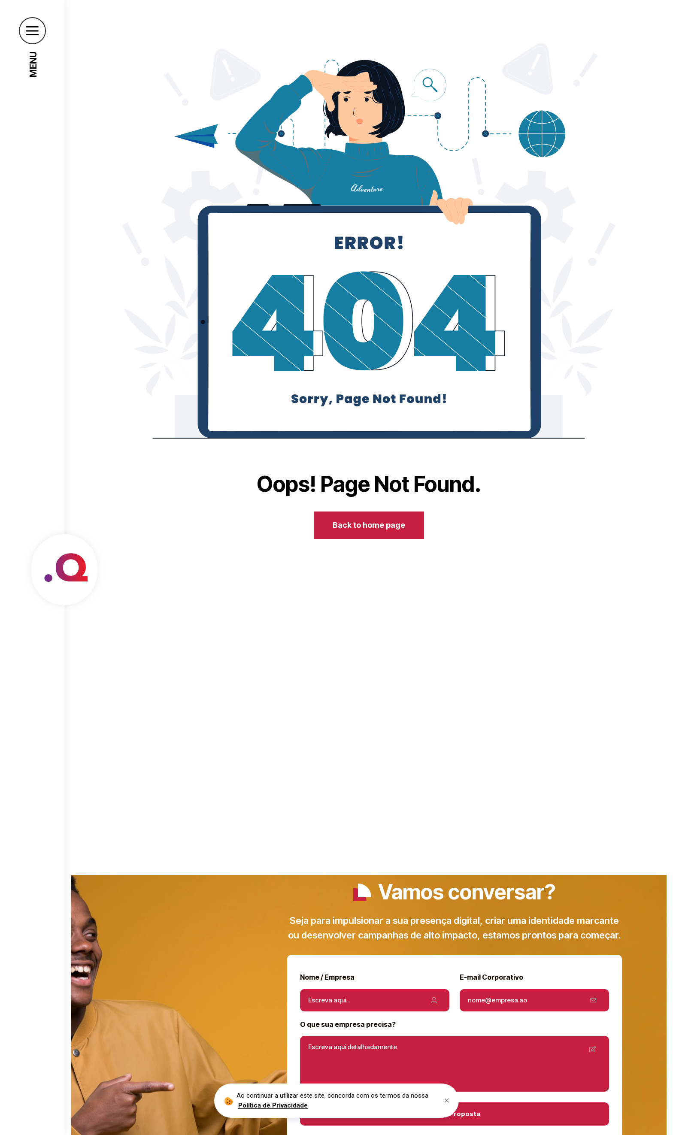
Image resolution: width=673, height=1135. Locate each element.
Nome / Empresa (327, 977)
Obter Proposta (454, 1114)
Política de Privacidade (273, 1105)
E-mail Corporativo (491, 977)
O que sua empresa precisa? (348, 1024)
